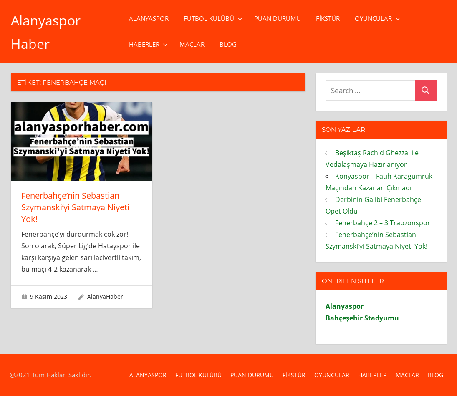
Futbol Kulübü (213, 18)
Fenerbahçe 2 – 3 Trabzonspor (382, 222)
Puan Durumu (277, 18)
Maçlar (192, 44)
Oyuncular (377, 18)
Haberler (148, 44)
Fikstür (328, 18)
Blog (228, 44)
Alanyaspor (149, 18)
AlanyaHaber (105, 296)
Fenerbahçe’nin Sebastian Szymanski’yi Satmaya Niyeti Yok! (75, 207)
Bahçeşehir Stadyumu (362, 318)
